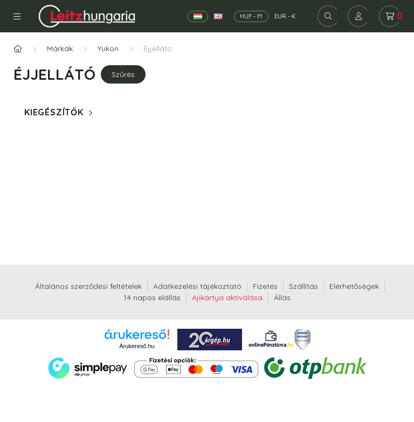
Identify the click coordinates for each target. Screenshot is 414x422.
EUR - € (284, 16)
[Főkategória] (17, 48)
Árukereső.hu (136, 346)
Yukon (108, 48)
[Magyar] (198, 16)
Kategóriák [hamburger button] (16, 16)
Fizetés (265, 286)
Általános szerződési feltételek (88, 286)
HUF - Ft (251, 16)
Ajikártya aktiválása (227, 297)
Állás (282, 297)
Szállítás (303, 286)
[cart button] (390, 16)
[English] (218, 16)
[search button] (328, 16)
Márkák (60, 48)
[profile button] (358, 16)
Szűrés (123, 74)
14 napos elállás (152, 297)
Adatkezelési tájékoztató (197, 286)
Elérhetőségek (354, 286)
